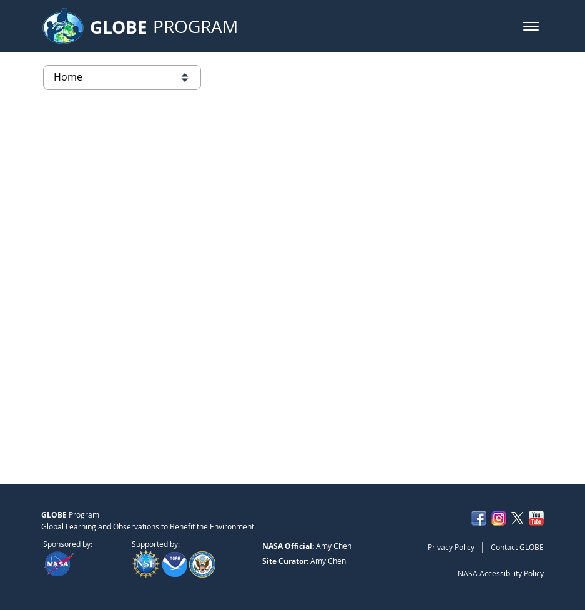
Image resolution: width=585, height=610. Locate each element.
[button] (531, 26)
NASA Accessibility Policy (501, 573)
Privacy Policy (451, 547)
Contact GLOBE (517, 547)
